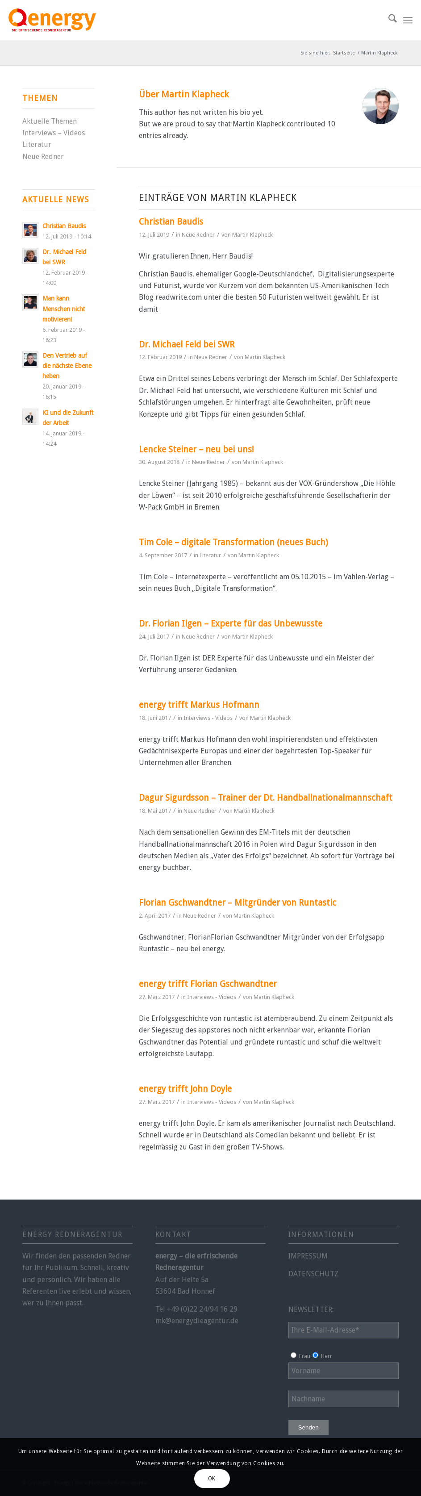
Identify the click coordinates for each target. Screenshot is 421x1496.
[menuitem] (388, 20)
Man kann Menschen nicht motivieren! (63, 308)
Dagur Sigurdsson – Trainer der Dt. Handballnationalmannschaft (265, 798)
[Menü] (408, 20)
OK (212, 1478)
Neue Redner (198, 234)
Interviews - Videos (208, 718)
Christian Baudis (171, 222)
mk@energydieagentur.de (196, 1320)
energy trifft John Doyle (185, 1089)
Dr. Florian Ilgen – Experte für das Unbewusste (230, 623)
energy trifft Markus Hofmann (199, 705)
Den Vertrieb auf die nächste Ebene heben (67, 366)
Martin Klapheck (252, 234)
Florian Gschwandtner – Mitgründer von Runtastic (237, 903)
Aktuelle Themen (49, 121)
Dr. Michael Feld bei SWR (186, 344)
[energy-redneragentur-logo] (52, 20)
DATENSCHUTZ (313, 1274)
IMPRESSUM (308, 1256)
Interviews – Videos (53, 133)
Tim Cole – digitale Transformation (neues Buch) (233, 542)
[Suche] (388, 20)
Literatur (210, 555)
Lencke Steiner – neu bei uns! (196, 449)
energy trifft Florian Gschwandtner (208, 984)
